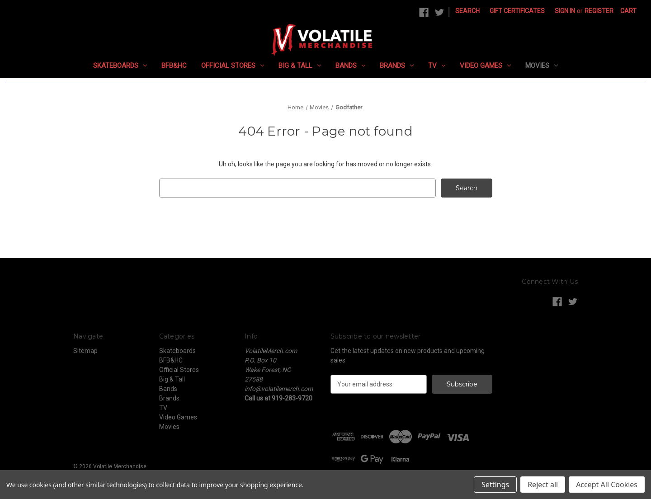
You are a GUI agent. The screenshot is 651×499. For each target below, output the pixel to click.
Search (467, 10)
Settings (495, 485)
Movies (541, 65)
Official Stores (232, 65)
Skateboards (120, 65)
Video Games (485, 65)
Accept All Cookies (606, 485)
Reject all (543, 485)
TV (436, 65)
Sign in (565, 10)
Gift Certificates (517, 10)
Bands (350, 65)
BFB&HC (174, 65)
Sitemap (85, 350)
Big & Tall (299, 65)
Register (599, 10)
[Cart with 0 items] (628, 11)
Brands (397, 65)
